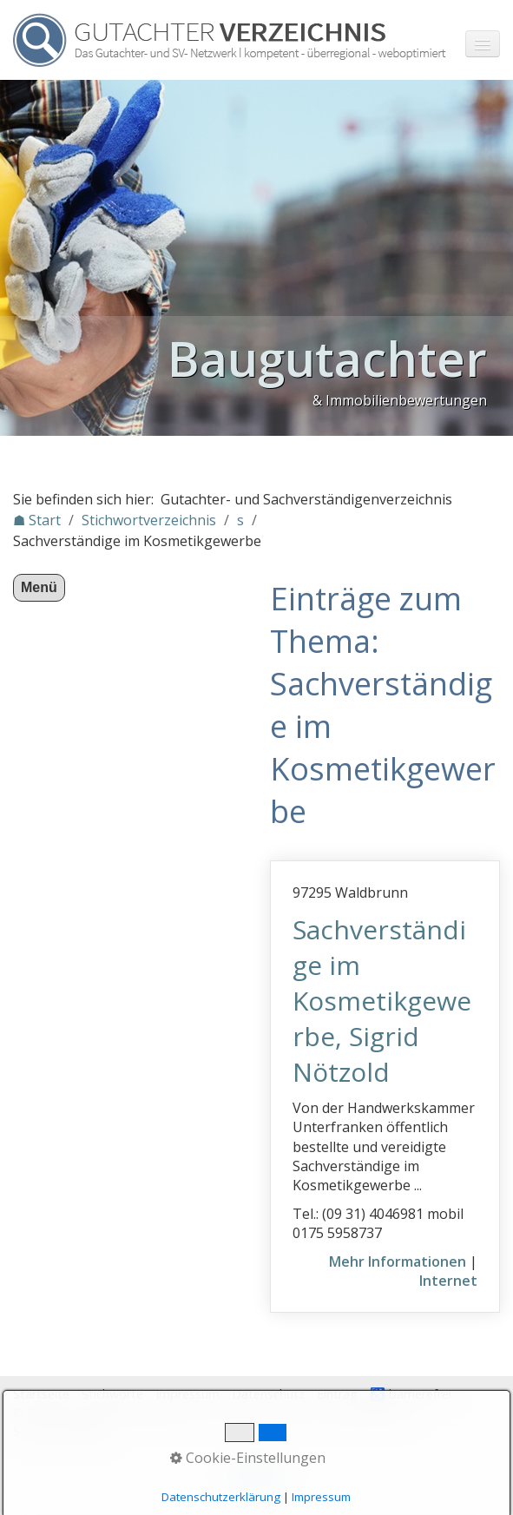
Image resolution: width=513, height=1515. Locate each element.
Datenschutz (268, 1394)
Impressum (187, 1394)
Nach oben (257, 1478)
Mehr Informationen (397, 1261)
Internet (448, 1280)
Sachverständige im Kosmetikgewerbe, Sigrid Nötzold (382, 1001)
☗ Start (37, 520)
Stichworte (112, 1394)
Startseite (41, 1394)
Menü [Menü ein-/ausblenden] (39, 587)
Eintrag (337, 1394)
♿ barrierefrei (410, 1394)
